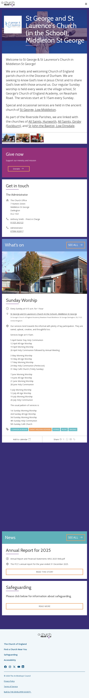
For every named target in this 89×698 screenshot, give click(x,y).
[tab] (22, 439)
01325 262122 (16, 222)
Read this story (44, 571)
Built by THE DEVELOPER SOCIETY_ (17, 692)
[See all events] (75, 245)
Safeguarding (10, 654)
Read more (44, 606)
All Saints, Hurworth (42, 121)
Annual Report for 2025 (28, 550)
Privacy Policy (9, 681)
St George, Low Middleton (38, 110)
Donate (18, 168)
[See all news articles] (75, 537)
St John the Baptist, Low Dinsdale (51, 126)
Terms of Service (11, 686)
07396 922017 (16, 231)
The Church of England (15, 644)
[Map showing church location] (44, 487)
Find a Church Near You (15, 649)
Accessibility (10, 660)
